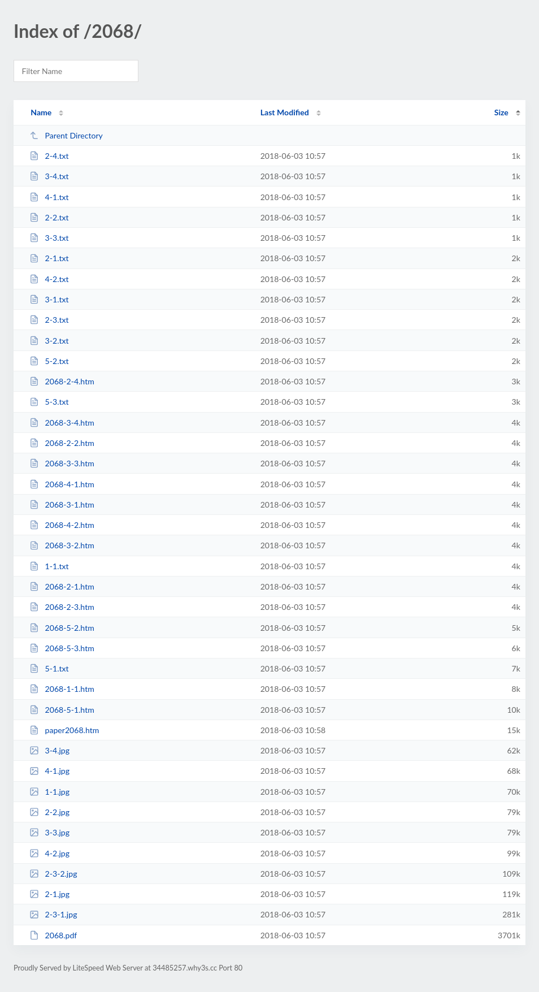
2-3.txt (48, 319)
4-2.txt (48, 279)
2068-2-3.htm (61, 607)
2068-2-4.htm (61, 381)
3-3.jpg (49, 832)
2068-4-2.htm (61, 525)
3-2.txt (48, 340)
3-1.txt (48, 299)
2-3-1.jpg (53, 914)
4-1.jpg (49, 771)
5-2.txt (48, 361)
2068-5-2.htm (61, 628)
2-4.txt (48, 156)
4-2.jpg (49, 853)
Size (501, 112)
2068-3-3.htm (61, 463)
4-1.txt (48, 197)
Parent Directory (66, 135)
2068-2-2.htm (61, 443)
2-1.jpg (49, 894)
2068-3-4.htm (61, 422)
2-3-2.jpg (53, 873)
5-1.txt (48, 668)
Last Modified (284, 112)
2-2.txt (48, 217)
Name (41, 112)
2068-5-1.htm (61, 709)
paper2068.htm (64, 730)
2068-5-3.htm (61, 648)
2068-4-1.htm (61, 484)
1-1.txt (48, 566)
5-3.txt (48, 401)
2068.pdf (53, 935)
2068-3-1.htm (61, 504)
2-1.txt (48, 258)
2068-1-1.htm (61, 689)
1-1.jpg (49, 791)
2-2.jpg (49, 812)
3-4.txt (48, 176)
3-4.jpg (49, 750)
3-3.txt (48, 237)
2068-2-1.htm (61, 586)
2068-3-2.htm (61, 545)
